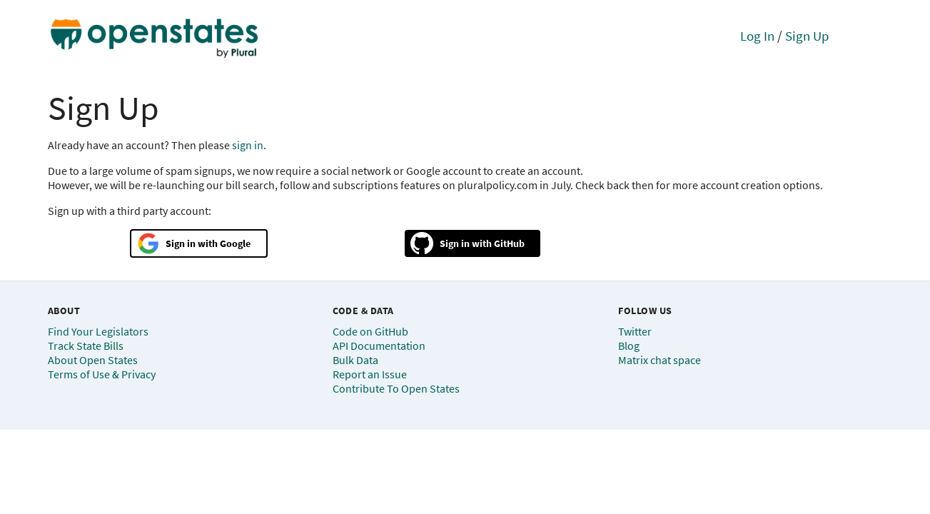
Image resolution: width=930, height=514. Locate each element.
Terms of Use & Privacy (102, 374)
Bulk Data (355, 360)
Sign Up (807, 35)
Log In (757, 35)
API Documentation (379, 345)
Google (235, 243)
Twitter (635, 331)
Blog (629, 345)
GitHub (509, 243)
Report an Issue (370, 374)
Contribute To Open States (396, 388)
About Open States (93, 360)
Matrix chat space (659, 360)
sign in (247, 145)
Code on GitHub (370, 331)
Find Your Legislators (98, 331)
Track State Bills (85, 345)
